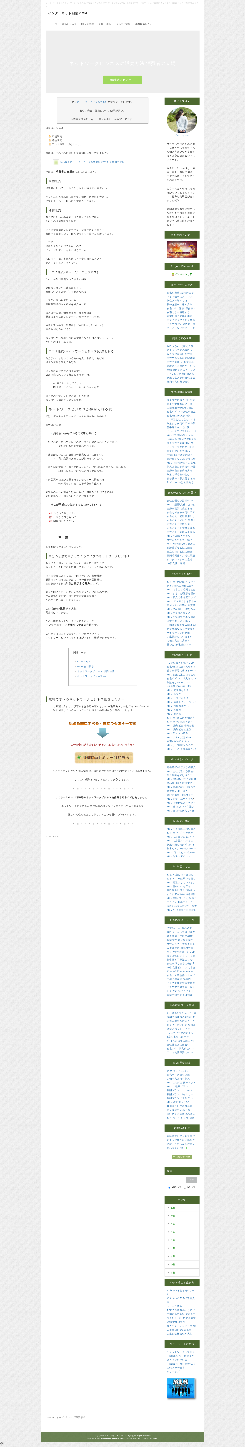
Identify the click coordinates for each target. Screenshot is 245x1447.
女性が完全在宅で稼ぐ (179, 539)
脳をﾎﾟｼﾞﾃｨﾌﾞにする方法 (181, 1318)
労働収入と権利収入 (178, 1078)
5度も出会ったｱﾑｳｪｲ (179, 1036)
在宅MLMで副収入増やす (181, 666)
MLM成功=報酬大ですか (181, 810)
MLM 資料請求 (85, 666)
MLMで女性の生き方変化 (181, 462)
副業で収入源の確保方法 (181, 377)
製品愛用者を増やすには (181, 783)
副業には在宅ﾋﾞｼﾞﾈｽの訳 (181, 423)
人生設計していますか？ (181, 636)
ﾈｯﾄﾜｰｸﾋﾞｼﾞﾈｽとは (178, 1070)
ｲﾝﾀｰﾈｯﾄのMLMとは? (179, 721)
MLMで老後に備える (179, 613)
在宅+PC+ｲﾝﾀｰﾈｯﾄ (178, 741)
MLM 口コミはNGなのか (181, 852)
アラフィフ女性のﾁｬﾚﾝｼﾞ (181, 447)
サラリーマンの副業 (178, 632)
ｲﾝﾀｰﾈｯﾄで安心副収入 (179, 350)
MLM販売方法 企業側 (179, 729)
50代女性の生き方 (177, 1321)
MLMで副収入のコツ (179, 536)
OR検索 (190, 1187)
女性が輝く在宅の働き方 (181, 963)
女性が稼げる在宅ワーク (181, 1021)
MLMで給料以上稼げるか (181, 609)
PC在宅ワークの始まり (180, 1032)
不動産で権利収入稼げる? (182, 625)
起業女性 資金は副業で (180, 940)
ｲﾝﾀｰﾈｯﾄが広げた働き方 (181, 717)
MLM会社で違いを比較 (180, 771)
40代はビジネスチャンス (181, 369)
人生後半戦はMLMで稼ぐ (181, 948)
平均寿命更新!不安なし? (181, 1314)
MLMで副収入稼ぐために (181, 504)
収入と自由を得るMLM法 (181, 466)
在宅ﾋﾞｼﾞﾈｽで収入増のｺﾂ (181, 678)
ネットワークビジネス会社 (92, 102)
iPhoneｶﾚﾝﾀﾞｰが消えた (180, 1355)
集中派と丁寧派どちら (179, 959)
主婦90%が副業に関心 (180, 455)
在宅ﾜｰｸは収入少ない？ (180, 1048)
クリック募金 (174, 1306)
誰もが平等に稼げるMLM (181, 670)
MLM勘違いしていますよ (181, 882)
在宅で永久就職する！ (179, 312)
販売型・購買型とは (178, 1074)
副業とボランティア (178, 1029)
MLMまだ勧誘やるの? (179, 745)
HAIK (155, 1438)
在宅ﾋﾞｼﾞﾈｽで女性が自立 (181, 411)
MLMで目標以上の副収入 (181, 829)
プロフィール (182, 135)
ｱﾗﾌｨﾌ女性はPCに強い (180, 991)
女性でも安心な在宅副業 (181, 358)
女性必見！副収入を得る (181, 532)
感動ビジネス (69, 24)
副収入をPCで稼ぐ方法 (180, 346)
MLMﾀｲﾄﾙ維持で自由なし (182, 910)
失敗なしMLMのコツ (179, 682)
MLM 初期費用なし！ (179, 706)
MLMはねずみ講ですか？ (181, 1082)
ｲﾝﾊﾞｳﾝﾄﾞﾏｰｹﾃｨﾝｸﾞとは (181, 1118)
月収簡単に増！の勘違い (181, 890)
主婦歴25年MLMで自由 (180, 407)
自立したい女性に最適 (179, 551)
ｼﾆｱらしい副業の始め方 (180, 373)
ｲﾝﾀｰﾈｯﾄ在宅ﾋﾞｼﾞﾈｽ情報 (181, 1025)
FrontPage (83, 661)
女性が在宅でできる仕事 (181, 943)
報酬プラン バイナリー (180, 1094)
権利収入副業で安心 (178, 381)
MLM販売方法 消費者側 (180, 725)
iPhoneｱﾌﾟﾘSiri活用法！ (181, 1363)
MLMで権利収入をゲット (181, 802)
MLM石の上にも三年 (179, 886)
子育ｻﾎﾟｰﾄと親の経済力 (181, 928)
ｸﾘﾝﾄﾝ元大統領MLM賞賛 (181, 605)
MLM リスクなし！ (178, 698)
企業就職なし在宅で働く (181, 628)
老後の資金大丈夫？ (178, 640)
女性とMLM (105, 24)
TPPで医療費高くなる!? (181, 1310)
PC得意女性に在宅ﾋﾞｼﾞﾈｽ (182, 419)
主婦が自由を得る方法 (179, 470)
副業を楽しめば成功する (181, 844)
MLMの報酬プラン (177, 1086)
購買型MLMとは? (177, 791)
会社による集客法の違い (181, 1114)
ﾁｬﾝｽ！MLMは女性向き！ (182, 482)
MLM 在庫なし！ (176, 709)
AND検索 (175, 1187)
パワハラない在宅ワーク (181, 328)
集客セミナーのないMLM (181, 848)
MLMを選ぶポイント (179, 856)
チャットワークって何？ (181, 1352)
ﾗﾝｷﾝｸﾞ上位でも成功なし (181, 874)
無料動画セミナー (122, 79)
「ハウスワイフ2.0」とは (181, 431)
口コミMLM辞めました (180, 902)
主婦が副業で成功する (179, 508)
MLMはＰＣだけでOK (179, 737)
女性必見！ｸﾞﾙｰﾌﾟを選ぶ (181, 520)
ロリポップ (173, 1371)
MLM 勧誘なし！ (176, 713)
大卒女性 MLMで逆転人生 (182, 439)
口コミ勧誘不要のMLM (180, 1052)
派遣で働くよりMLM (179, 620)
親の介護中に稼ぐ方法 (179, 304)
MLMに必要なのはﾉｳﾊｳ (180, 836)
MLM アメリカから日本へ (182, 601)
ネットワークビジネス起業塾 (121, 1436)
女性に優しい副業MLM (180, 500)
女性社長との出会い (178, 1044)
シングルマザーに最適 (179, 559)
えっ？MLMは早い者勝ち (181, 878)
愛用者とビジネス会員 (179, 1106)
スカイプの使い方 (177, 1360)
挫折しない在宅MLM (179, 451)
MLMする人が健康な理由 (181, 593)
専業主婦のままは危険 (179, 995)
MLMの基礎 (87, 24)
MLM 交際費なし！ (178, 690)
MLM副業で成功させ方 (180, 798)
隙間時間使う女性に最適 (181, 555)
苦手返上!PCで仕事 (178, 427)
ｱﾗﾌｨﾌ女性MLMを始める (181, 543)
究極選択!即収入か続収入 (181, 767)
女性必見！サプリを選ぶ (181, 528)
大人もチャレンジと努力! (181, 1326)
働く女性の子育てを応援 (181, 955)
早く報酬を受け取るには (181, 775)
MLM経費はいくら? (178, 1102)
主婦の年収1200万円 (179, 979)
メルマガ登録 (123, 24)
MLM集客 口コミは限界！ (182, 898)
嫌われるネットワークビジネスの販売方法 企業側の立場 (92, 162)
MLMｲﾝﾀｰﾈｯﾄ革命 (177, 733)
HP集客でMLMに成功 (179, 686)
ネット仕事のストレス (179, 296)
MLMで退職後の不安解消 (181, 617)
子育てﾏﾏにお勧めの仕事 (181, 324)
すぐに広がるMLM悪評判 (181, 894)
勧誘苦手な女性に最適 (179, 547)
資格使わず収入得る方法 (181, 478)
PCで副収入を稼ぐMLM (180, 662)
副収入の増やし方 (177, 300)
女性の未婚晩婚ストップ (181, 975)
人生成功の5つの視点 (179, 1329)
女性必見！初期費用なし (181, 516)
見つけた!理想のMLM (179, 644)
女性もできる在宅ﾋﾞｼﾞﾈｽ (181, 512)
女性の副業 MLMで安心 (180, 362)
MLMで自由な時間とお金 (181, 589)
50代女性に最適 (176, 563)
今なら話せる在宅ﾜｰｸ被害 (182, 906)
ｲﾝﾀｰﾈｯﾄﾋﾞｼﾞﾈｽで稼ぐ (180, 832)
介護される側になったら (181, 366)
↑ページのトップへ (56, 1417)
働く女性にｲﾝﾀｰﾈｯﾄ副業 (181, 400)
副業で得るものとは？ (179, 474)
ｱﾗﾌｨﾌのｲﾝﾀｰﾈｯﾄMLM (180, 971)
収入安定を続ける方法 (179, 354)
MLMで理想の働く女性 (180, 435)
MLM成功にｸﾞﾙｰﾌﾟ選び (180, 806)
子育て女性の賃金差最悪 (181, 983)
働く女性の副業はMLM (180, 443)
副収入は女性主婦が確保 (181, 932)
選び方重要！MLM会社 (180, 795)
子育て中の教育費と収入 (181, 987)
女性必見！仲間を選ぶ (179, 524)
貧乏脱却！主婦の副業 (179, 936)
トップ (54, 24)
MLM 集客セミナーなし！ (182, 702)
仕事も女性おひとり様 (179, 403)
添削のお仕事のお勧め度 (181, 1017)
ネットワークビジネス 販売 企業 (96, 671)
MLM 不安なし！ (176, 694)
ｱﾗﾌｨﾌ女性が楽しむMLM (181, 951)
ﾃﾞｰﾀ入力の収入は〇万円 (181, 1040)
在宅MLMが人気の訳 (179, 415)
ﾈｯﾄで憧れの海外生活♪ (180, 585)
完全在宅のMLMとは (179, 1110)
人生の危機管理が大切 (179, 1333)
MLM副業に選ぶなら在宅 (181, 674)
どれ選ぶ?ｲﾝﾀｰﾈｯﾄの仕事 (182, 1013)
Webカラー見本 (176, 1367)
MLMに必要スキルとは (180, 840)
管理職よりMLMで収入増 (181, 458)
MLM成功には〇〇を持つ (181, 787)
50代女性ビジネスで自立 (181, 967)
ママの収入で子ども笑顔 (181, 320)
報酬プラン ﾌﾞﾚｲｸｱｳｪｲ (180, 1098)
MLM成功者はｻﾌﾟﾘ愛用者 (181, 779)
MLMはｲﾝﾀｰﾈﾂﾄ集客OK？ (182, 749)
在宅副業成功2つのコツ (180, 292)
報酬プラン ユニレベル (180, 1090)
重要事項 (80, 1417)
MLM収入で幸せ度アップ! (182, 597)
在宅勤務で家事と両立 (179, 316)
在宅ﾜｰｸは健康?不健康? (181, 308)
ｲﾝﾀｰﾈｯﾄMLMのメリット (181, 581)
